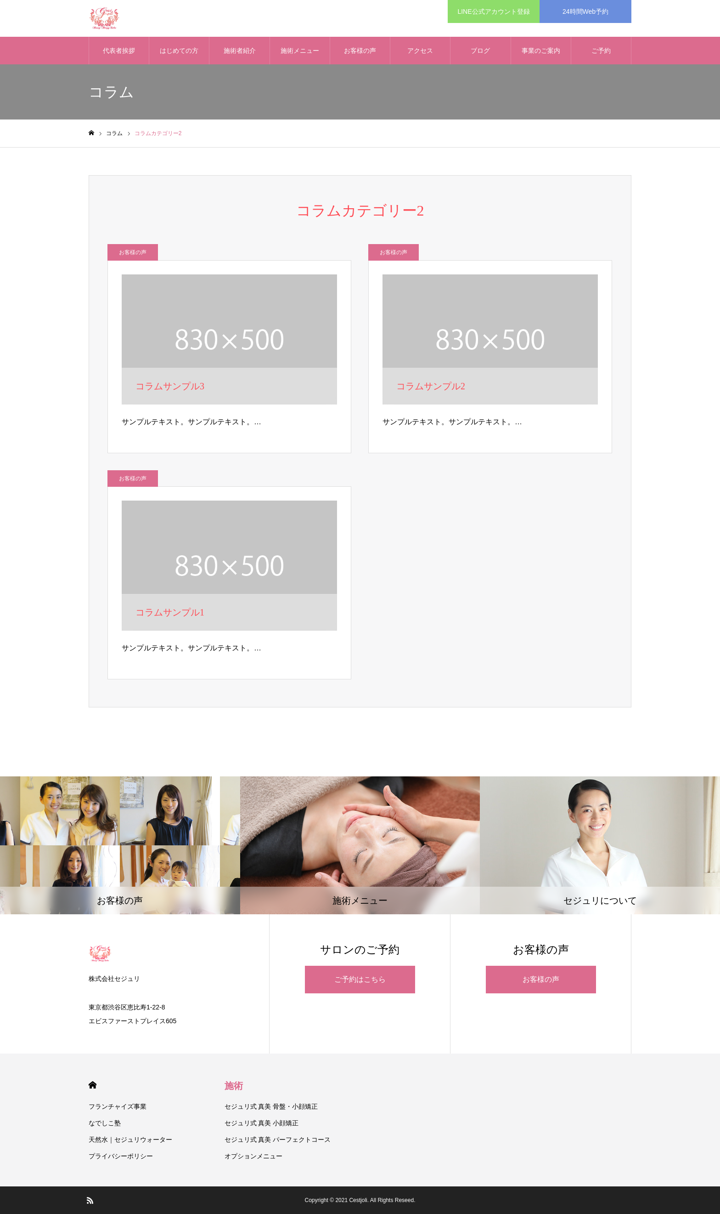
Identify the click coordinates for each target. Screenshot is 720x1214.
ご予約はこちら (360, 979)
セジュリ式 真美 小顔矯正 (262, 1123)
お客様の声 (360, 50)
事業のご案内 (541, 50)
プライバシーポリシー (121, 1156)
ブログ (480, 50)
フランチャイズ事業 (117, 1106)
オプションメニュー (253, 1156)
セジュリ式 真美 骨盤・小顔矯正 (271, 1106)
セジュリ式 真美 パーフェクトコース (278, 1139)
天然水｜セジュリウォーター (130, 1139)
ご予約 (601, 50)
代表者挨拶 (119, 50)
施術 (234, 1086)
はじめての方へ (179, 55)
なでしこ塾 (105, 1123)
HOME (92, 1085)
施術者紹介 (240, 50)
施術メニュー (300, 50)
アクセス (420, 50)
